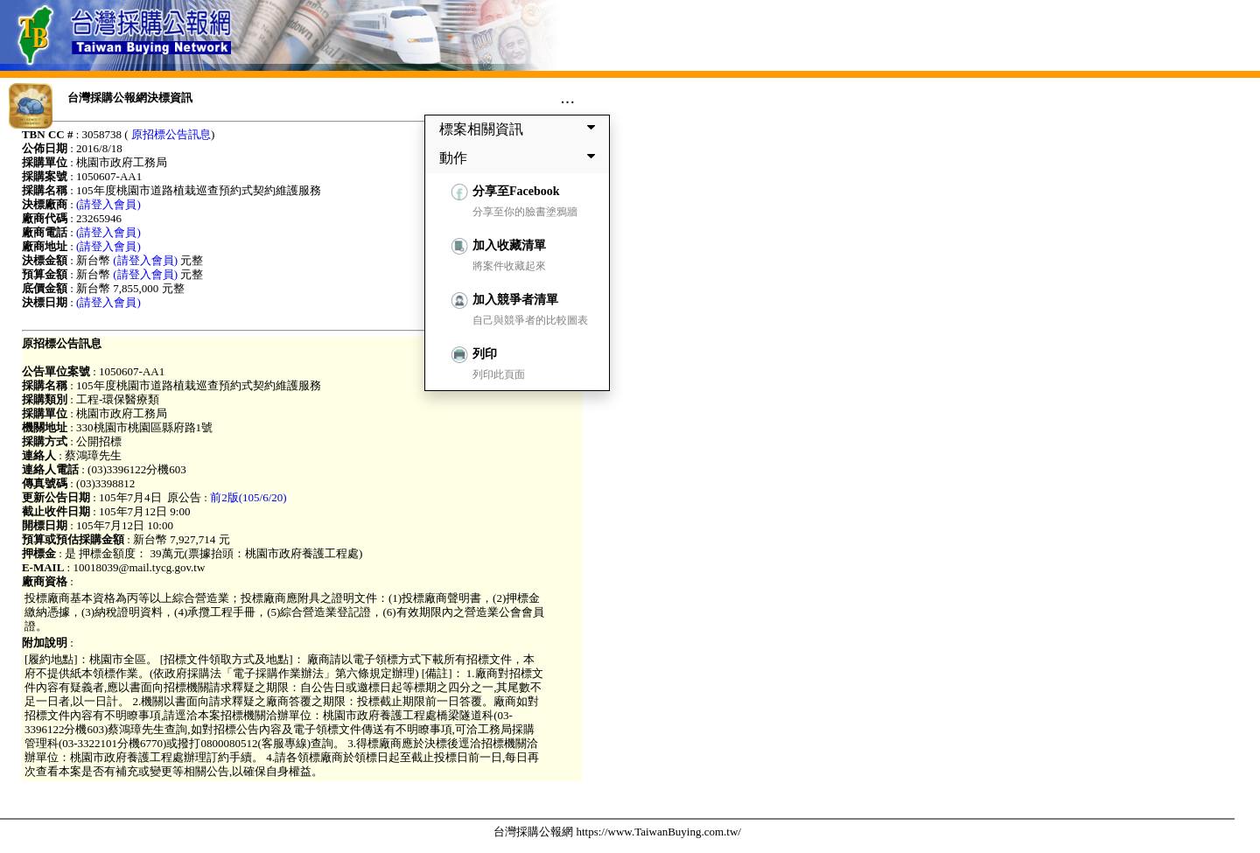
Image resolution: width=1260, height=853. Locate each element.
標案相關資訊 (520, 128)
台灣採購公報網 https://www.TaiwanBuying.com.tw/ (617, 831)
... (567, 97)
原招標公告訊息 (171, 134)
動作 (520, 157)
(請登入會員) (108, 204)
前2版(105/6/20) (248, 497)
